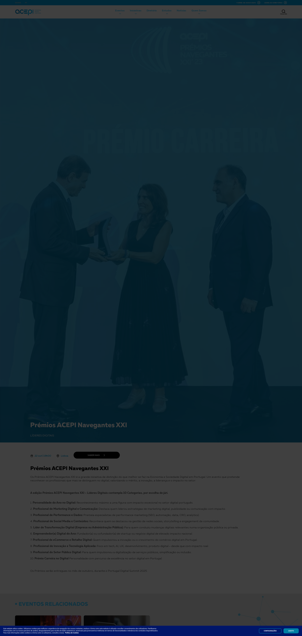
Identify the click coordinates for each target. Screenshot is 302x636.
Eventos (120, 10)
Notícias (181, 10)
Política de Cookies (72, 633)
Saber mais (94, 455)
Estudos (166, 10)
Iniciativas (135, 10)
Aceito (291, 631)
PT (26, 3)
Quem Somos (198, 10)
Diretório (152, 10)
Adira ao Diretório (273, 3)
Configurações (270, 631)
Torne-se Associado (246, 3)
